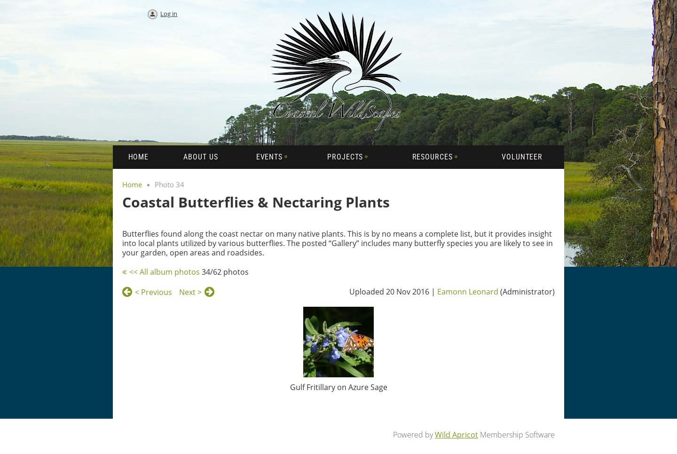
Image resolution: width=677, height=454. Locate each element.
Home (132, 184)
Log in (168, 13)
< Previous (153, 292)
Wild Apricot (456, 435)
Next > (190, 292)
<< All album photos (164, 272)
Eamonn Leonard (467, 292)
